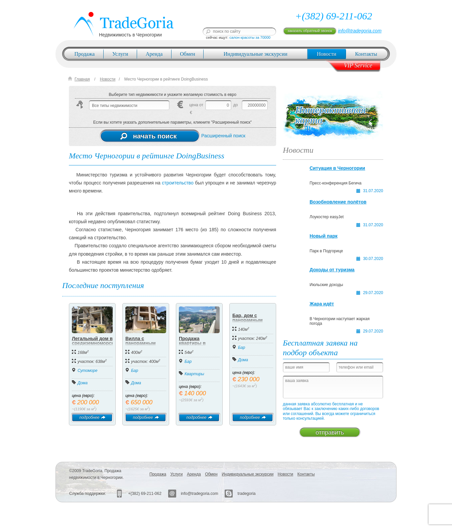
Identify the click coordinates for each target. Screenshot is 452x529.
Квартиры (194, 374)
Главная (82, 79)
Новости (326, 54)
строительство (177, 182)
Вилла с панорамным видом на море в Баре (144, 345)
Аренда (154, 54)
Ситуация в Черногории (337, 168)
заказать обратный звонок (310, 31)
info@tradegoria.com (359, 30)
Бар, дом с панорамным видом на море (249, 320)
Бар (134, 370)
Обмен (187, 54)
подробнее (92, 417)
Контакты (366, 54)
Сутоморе (87, 370)
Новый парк (324, 236)
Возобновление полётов (338, 202)
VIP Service (358, 65)
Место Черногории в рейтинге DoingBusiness (166, 79)
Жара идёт (322, 303)
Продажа (85, 54)
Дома (83, 383)
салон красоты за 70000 (249, 37)
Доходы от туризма (332, 269)
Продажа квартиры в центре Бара (193, 343)
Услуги (120, 54)
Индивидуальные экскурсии (256, 54)
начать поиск (148, 136)
